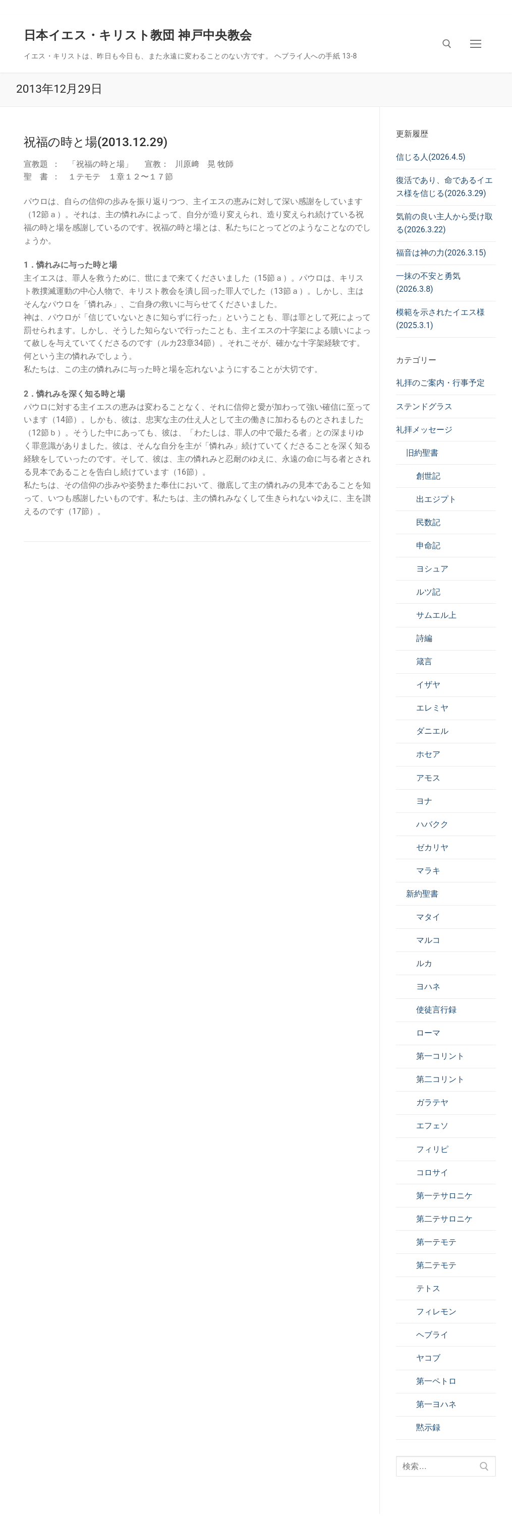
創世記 (428, 476)
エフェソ (432, 1125)
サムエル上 (436, 615)
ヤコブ (428, 1358)
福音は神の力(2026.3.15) (441, 253)
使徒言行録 (436, 1009)
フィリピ (432, 1149)
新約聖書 (422, 894)
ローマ (428, 1033)
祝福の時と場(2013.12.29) (95, 142)
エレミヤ (432, 708)
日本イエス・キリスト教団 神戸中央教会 (138, 35)
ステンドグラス (424, 406)
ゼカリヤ (432, 847)
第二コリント (440, 1079)
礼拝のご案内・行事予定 (440, 383)
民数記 (428, 522)
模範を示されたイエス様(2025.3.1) (440, 318)
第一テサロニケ (444, 1195)
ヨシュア (432, 569)
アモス (428, 778)
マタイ (428, 917)
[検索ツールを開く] (446, 43)
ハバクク (432, 824)
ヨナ (424, 801)
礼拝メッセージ (424, 429)
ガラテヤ (432, 1102)
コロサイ (432, 1172)
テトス (428, 1288)
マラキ (428, 870)
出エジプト (436, 499)
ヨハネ (428, 986)
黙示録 (428, 1427)
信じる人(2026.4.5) (430, 157)
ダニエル (432, 731)
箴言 (424, 661)
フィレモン (436, 1311)
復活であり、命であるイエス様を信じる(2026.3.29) (444, 186)
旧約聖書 (422, 453)
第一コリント (440, 1056)
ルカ (424, 963)
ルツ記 (428, 592)
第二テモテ (436, 1265)
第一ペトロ (436, 1381)
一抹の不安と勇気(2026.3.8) (428, 282)
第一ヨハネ (436, 1404)
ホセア (428, 754)
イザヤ (428, 684)
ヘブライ (432, 1335)
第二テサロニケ (444, 1219)
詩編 (424, 638)
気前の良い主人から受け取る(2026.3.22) (444, 223)
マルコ (428, 940)
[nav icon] (476, 43)
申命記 (428, 545)
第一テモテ (436, 1242)
